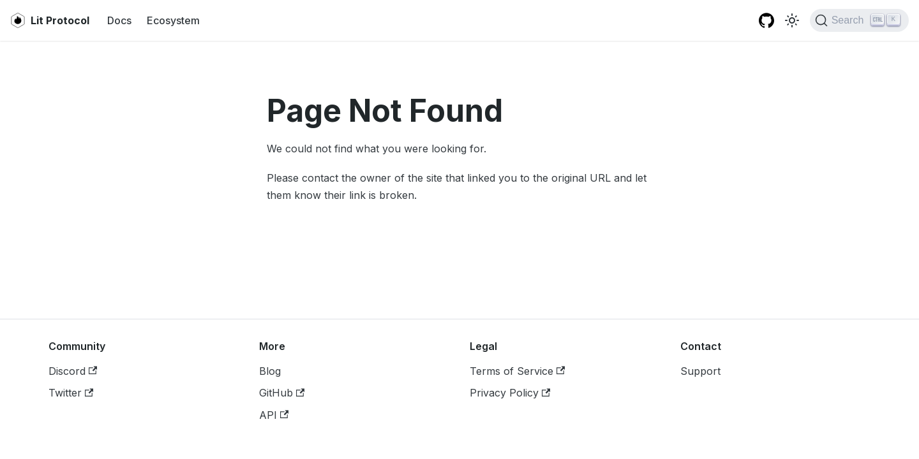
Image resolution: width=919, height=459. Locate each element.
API (273, 415)
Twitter (71, 392)
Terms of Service (517, 371)
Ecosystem (173, 20)
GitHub (281, 392)
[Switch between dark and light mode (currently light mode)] (792, 20)
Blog (270, 371)
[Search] (859, 20)
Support (700, 371)
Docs (119, 20)
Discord (73, 371)
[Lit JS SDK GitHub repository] (766, 20)
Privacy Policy (510, 392)
